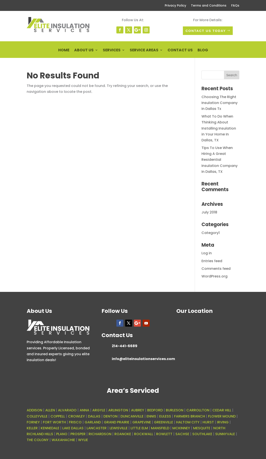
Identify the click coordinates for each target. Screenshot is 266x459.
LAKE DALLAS (73, 428)
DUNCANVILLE (132, 416)
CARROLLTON (197, 410)
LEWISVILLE (119, 428)
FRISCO (75, 422)
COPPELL (58, 416)
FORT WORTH (54, 422)
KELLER (32, 428)
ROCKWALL (143, 433)
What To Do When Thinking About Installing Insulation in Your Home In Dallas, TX (218, 128)
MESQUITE (201, 428)
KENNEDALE (50, 428)
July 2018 (209, 212)
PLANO (61, 433)
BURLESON (174, 410)
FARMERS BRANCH (189, 416)
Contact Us (180, 50)
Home (63, 50)
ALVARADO (67, 410)
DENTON (110, 416)
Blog (203, 50)
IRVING (223, 422)
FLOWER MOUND (222, 416)
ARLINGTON (118, 410)
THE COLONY (38, 439)
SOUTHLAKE (202, 433)
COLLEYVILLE (37, 416)
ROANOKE (122, 433)
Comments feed (216, 268)
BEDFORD (155, 410)
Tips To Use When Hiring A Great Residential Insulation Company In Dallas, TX (219, 159)
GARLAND (93, 422)
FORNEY (33, 422)
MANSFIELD (160, 428)
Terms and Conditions (208, 6)
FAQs (235, 6)
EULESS (165, 416)
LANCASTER (97, 428)
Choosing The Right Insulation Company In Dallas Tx (219, 102)
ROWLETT (164, 433)
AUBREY (137, 410)
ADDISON (34, 410)
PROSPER (78, 433)
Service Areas (144, 50)
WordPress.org (214, 276)
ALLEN (50, 410)
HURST (208, 422)
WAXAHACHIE (63, 439)
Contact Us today (206, 31)
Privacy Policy (175, 6)
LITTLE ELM (139, 428)
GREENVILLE (163, 422)
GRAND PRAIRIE (116, 422)
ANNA (84, 410)
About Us (84, 50)
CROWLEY (76, 416)
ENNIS (151, 416)
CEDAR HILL (221, 410)
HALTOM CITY (188, 422)
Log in (206, 253)
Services (112, 50)
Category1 (210, 232)
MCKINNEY (181, 428)
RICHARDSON (100, 433)
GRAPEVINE (141, 422)
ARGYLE (98, 410)
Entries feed (211, 260)
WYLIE (83, 439)
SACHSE (182, 433)
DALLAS (94, 416)
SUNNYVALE (225, 433)
